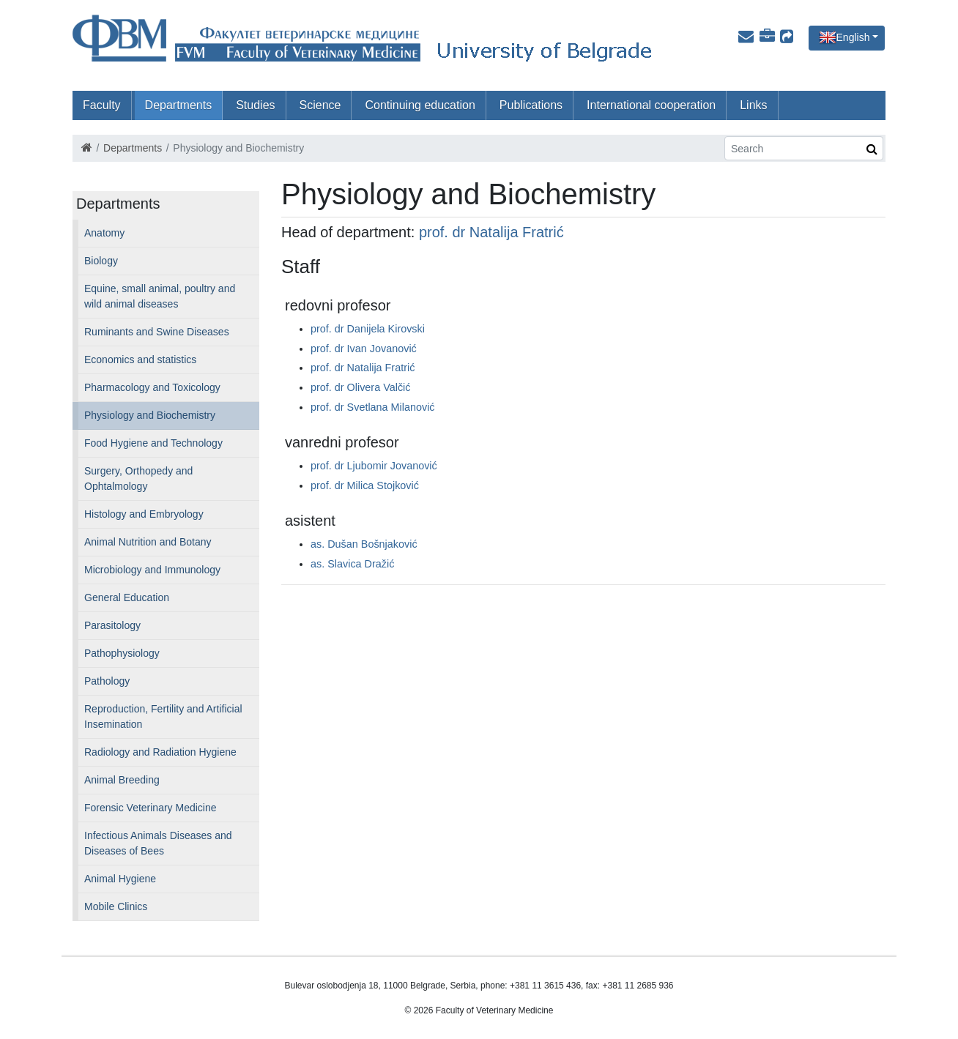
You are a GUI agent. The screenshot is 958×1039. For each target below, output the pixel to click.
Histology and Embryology (144, 514)
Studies (255, 105)
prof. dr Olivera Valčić (361, 387)
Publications (531, 105)
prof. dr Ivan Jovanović (364, 348)
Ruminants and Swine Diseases (156, 332)
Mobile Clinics (115, 906)
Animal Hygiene (120, 879)
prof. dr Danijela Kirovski (368, 329)
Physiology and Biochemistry (149, 415)
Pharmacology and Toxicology (152, 387)
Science (320, 105)
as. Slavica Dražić (352, 564)
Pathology (107, 681)
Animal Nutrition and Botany (148, 542)
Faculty (102, 105)
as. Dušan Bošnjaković (364, 544)
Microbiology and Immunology (152, 570)
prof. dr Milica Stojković (365, 485)
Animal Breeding (122, 780)
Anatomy (104, 233)
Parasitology (112, 625)
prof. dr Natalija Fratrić (491, 232)
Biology (101, 261)
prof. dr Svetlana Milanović (373, 407)
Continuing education (420, 105)
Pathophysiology (122, 653)
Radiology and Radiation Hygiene (160, 752)
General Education (126, 597)
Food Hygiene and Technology (153, 443)
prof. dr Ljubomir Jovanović (374, 466)
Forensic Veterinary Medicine (150, 807)
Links (753, 105)
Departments (178, 105)
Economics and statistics (140, 359)
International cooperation (651, 105)
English (853, 37)
